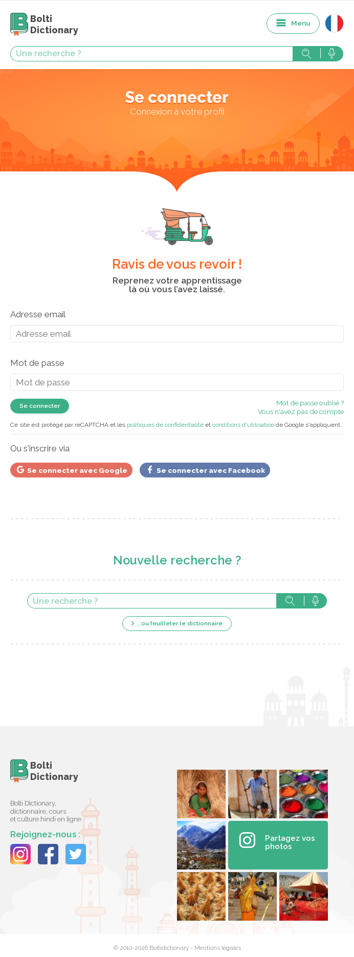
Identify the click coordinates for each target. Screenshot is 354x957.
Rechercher (306, 53)
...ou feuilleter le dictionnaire (180, 623)
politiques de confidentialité (165, 424)
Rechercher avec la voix (331, 53)
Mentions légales (217, 947)
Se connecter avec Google (71, 470)
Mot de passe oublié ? (310, 403)
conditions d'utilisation (243, 424)
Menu (301, 23)
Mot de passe (37, 363)
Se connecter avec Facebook (205, 470)
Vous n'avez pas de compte (301, 411)
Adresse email (37, 314)
